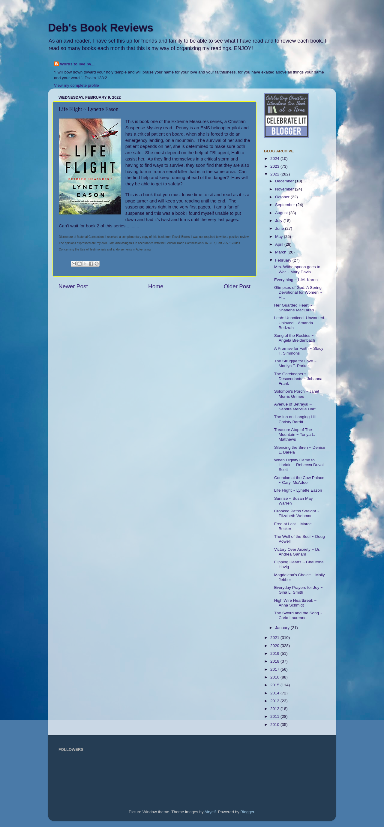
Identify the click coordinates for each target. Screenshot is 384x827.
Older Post (237, 286)
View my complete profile (76, 85)
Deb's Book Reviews (100, 28)
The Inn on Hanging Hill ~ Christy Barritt (297, 419)
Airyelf (210, 812)
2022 (275, 174)
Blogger (247, 812)
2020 (275, 645)
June (280, 228)
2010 (275, 724)
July (279, 220)
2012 (275, 708)
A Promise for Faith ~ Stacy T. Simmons (298, 350)
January (283, 627)
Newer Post (73, 286)
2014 (275, 693)
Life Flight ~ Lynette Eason (298, 490)
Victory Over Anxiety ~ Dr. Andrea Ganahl (297, 551)
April (279, 244)
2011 (275, 716)
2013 (275, 701)
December (285, 181)
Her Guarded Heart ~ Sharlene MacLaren (294, 307)
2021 (275, 637)
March (281, 252)
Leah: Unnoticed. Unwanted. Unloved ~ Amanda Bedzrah (299, 323)
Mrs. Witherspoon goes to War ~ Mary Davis (297, 269)
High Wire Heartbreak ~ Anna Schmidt (295, 602)
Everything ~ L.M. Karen (296, 279)
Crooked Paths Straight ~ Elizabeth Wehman (297, 513)
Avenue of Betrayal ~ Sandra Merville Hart (295, 406)
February (283, 260)
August (282, 213)
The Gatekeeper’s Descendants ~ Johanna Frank (298, 379)
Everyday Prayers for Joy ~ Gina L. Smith (298, 590)
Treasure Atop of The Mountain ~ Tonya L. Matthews (294, 434)
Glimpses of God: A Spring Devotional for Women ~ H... (298, 292)
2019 (275, 653)
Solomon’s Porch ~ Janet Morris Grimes (296, 393)
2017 (275, 669)
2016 (275, 677)
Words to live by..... (78, 64)
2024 (275, 158)
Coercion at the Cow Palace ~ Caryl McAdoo (299, 480)
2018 (275, 661)
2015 (275, 685)
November (285, 189)
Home (155, 286)
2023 (275, 166)
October (283, 197)
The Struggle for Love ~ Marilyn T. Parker (295, 363)
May (279, 236)
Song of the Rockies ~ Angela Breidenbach (294, 338)
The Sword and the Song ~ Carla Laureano (298, 615)
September (285, 204)
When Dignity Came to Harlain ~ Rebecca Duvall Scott (299, 465)
